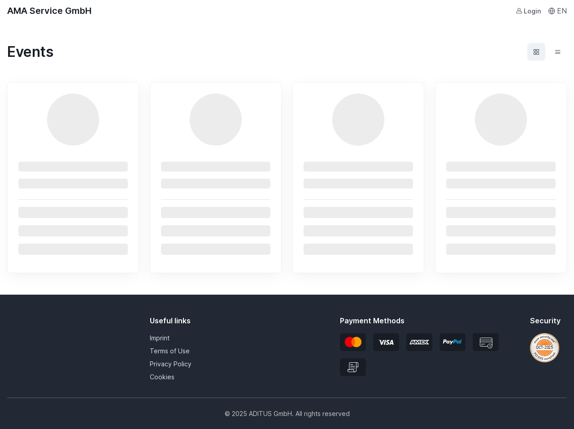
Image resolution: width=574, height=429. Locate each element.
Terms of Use (170, 351)
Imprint (160, 338)
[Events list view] (558, 52)
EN (557, 10)
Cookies (162, 377)
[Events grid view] (536, 52)
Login (528, 11)
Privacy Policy (170, 364)
